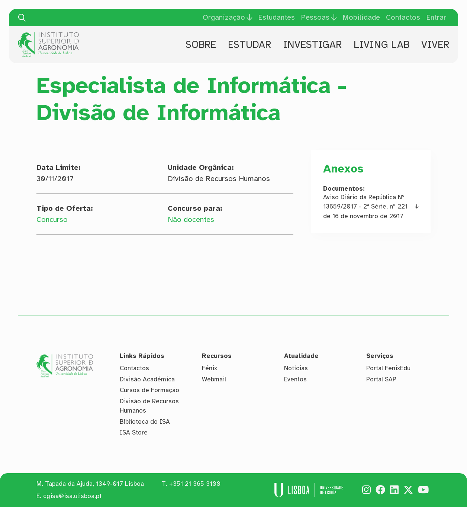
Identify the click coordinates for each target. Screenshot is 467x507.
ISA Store (134, 432)
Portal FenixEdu (388, 368)
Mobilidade (361, 17)
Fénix (209, 368)
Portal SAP (381, 379)
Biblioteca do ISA (145, 422)
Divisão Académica (147, 379)
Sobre (201, 44)
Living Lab (381, 44)
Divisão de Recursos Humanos (149, 406)
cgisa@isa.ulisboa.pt (72, 496)
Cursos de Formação (149, 390)
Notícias (296, 368)
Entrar (436, 17)
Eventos (295, 379)
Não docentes (191, 219)
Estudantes (276, 17)
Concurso (52, 219)
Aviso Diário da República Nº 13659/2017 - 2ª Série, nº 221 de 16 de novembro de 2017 (365, 206)
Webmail (214, 379)
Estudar (249, 44)
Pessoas (315, 17)
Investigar (312, 44)
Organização (224, 17)
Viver (435, 44)
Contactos (403, 17)
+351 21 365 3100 (194, 484)
